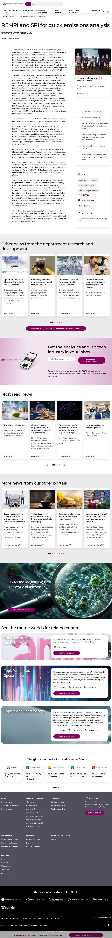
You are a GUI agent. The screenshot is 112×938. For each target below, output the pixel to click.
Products (4, 862)
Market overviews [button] (43, 11)
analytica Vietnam (34, 819)
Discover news (6, 802)
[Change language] (107, 12)
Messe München (32, 805)
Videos (53, 839)
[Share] (103, 12)
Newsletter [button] (94, 10)
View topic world (66, 653)
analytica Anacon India (36, 816)
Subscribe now (94, 813)
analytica (57, 50)
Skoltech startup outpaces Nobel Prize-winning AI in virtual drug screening (95, 126)
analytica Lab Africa (34, 823)
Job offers (5, 870)
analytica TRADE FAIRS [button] (10, 11)
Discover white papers (9, 839)
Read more (54, 376)
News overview (6, 809)
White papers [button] (58, 11)
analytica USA (32, 827)
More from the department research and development (56, 328)
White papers (6, 866)
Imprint (4, 925)
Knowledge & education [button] (74, 11)
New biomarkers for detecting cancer (93, 147)
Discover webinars (33, 839)
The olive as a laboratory (91, 117)
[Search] (61, 4)
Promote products (58, 805)
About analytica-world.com (48, 918)
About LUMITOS (29, 918)
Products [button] (32, 10)
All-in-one (5, 873)
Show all (83, 195)
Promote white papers (9, 843)
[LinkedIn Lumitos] (109, 925)
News (3, 859)
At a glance (30, 802)
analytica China (33, 812)
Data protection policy (39, 925)
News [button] (25, 10)
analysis (40, 52)
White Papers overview (9, 846)
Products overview (58, 809)
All (27, 4)
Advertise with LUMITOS (10, 918)
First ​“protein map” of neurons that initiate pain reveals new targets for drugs (94, 137)
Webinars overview (33, 846)
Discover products (57, 802)
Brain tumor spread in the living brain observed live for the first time (94, 157)
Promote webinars (33, 843)
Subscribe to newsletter (92, 360)
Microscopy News (21, 610)
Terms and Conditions (19, 925)
